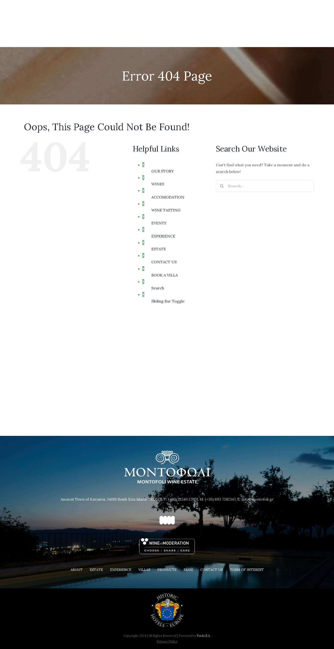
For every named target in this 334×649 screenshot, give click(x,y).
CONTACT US (164, 262)
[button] (304, 36)
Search (157, 288)
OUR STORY (162, 171)
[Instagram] (165, 520)
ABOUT (76, 570)
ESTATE (158, 249)
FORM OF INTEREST (247, 570)
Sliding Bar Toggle (168, 301)
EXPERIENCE (163, 236)
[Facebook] (161, 520)
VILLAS (144, 570)
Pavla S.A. (204, 636)
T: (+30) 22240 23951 (181, 499)
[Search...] (265, 186)
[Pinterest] (169, 520)
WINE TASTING (165, 210)
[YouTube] (173, 520)
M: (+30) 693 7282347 (218, 499)
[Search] (222, 186)
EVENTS (158, 223)
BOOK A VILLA (164, 275)
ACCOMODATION (167, 197)
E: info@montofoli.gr (255, 499)
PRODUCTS (166, 570)
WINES (157, 184)
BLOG (188, 570)
